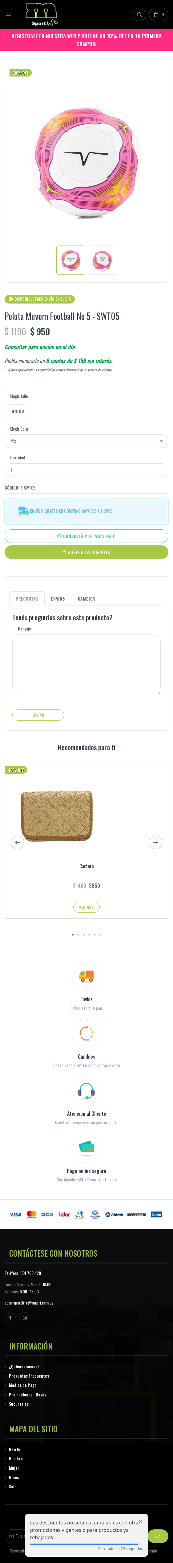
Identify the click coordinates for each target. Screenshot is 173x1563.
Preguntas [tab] (27, 598)
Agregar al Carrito (86, 552)
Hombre (16, 1458)
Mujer (14, 1468)
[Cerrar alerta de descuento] (140, 1521)
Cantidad (17, 458)
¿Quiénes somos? (24, 1366)
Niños (14, 1477)
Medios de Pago (23, 1385)
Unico (18, 411)
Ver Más (86, 907)
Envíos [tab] (58, 598)
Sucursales (19, 1403)
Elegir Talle (19, 396)
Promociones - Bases (27, 1394)
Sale (13, 1486)
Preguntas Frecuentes (29, 1375)
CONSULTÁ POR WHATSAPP (86, 536)
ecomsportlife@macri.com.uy (29, 1302)
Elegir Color (19, 429)
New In (14, 1449)
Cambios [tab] (86, 598)
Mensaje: (25, 629)
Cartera (86, 866)
